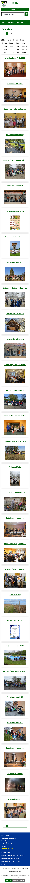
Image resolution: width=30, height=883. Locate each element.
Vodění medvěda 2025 (15, 262)
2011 (5, 43)
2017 (18, 46)
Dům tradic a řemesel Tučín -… (15, 492)
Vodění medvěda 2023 (15, 697)
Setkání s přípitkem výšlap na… (15, 288)
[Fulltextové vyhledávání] (12, 14)
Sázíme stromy (15, 595)
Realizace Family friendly (15, 134)
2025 (18, 52)
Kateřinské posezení (15, 83)
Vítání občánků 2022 (15, 799)
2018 (25, 46)
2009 (16, 40)
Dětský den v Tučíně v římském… (15, 237)
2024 (12, 52)
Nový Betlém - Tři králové (15, 313)
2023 (5, 52)
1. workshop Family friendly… (15, 364)
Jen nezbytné (15, 880)
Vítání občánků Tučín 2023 (15, 569)
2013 (18, 43)
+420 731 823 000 (7, 848)
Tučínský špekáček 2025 (15, 186)
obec (25, 52)
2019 (5, 49)
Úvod (3, 22)
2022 (25, 49)
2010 (23, 40)
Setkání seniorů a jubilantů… (15, 109)
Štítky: (3, 40)
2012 (12, 43)
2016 (12, 46)
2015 (5, 46)
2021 (18, 49)
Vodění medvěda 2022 (15, 722)
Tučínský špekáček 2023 (15, 646)
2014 (25, 43)
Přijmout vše (8, 880)
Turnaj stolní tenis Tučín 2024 (15, 416)
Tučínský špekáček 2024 (15, 339)
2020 (12, 49)
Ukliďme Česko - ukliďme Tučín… (15, 160)
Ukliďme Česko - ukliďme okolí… (15, 671)
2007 (9, 40)
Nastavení (22, 880)
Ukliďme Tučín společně (15, 390)
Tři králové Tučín (15, 467)
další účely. (18, 871)
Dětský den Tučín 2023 (15, 620)
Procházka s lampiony (15, 773)
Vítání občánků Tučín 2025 (15, 58)
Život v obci (10, 22)
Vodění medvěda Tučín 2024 (15, 441)
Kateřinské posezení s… (15, 518)
